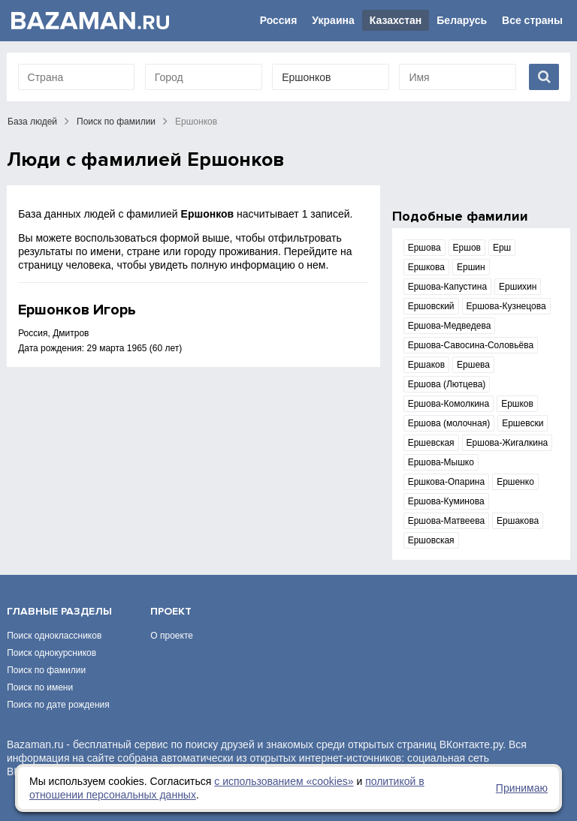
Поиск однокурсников (51, 653)
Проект (171, 611)
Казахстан (396, 20)
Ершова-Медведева (449, 325)
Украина (333, 20)
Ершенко (515, 482)
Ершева (473, 364)
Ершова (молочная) (449, 423)
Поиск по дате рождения (58, 704)
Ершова (424, 247)
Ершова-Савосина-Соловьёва (470, 345)
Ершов (467, 247)
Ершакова (518, 521)
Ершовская (431, 540)
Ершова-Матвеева (446, 521)
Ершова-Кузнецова (506, 306)
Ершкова (426, 267)
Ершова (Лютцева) (447, 384)
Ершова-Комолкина (448, 403)
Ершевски (522, 423)
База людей (32, 121)
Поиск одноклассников (54, 635)
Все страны (532, 20)
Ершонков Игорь (77, 310)
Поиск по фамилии (116, 121)
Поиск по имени (40, 687)
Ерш (502, 247)
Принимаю (522, 788)
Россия (279, 20)
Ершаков (426, 364)
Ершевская (431, 443)
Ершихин (517, 286)
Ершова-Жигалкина (507, 443)
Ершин (471, 267)
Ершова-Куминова (446, 501)
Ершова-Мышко (441, 462)
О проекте (171, 635)
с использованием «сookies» (283, 781)
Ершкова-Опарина (446, 482)
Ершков (517, 403)
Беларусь (462, 20)
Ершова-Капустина (447, 286)
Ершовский (431, 306)
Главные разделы (59, 611)
